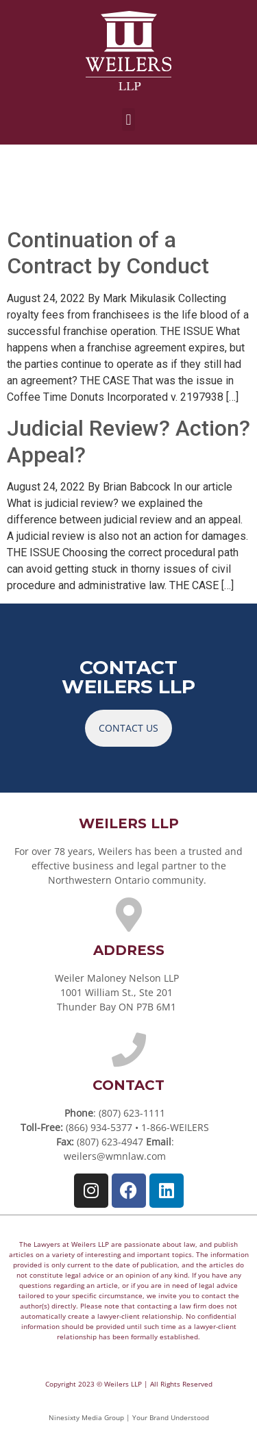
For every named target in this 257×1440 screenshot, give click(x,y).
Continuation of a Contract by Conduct (108, 253)
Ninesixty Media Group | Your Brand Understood (129, 1417)
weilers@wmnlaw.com (115, 1156)
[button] (128, 119)
